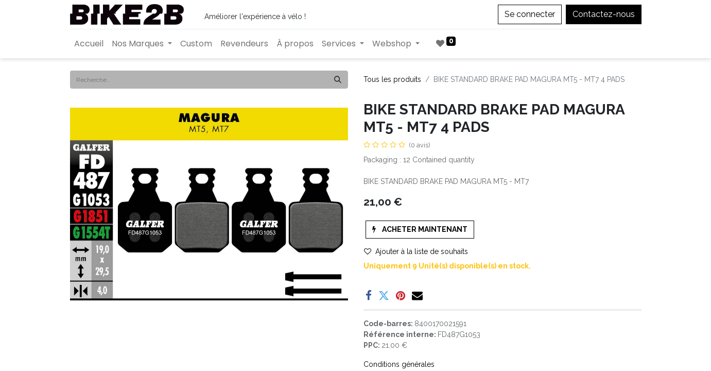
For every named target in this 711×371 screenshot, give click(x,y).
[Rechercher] (337, 80)
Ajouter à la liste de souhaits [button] (416, 251)
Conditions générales (399, 364)
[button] (420, 230)
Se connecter (530, 14)
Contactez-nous (604, 14)
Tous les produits (392, 79)
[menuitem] (89, 43)
